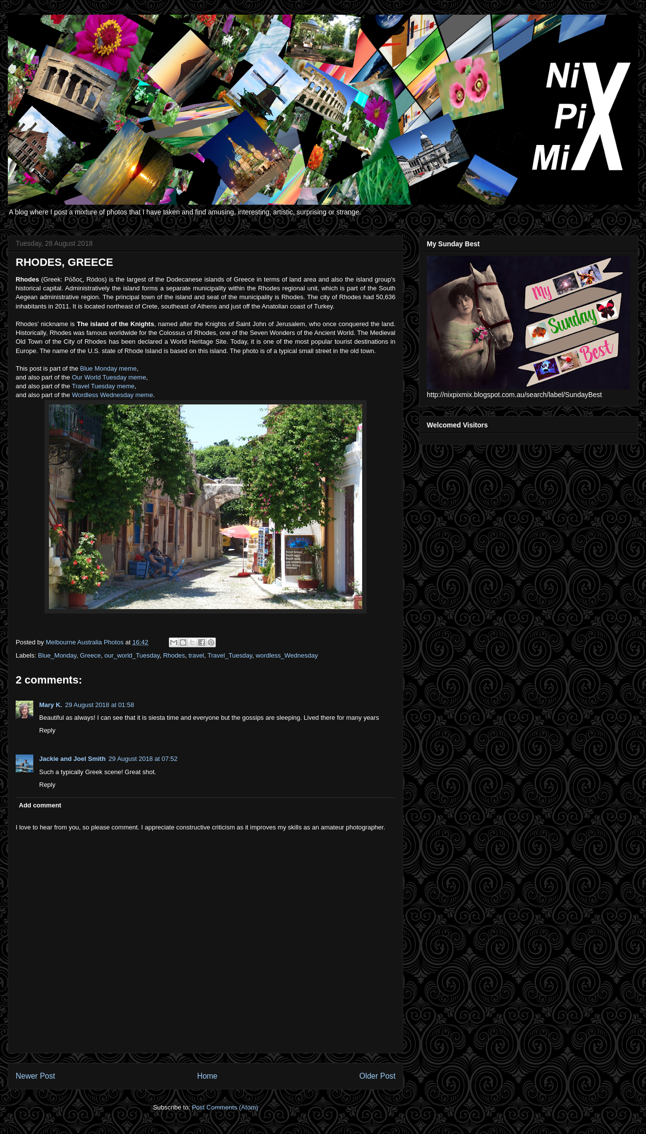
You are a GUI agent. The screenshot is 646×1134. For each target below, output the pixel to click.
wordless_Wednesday (287, 655)
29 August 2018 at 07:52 (143, 758)
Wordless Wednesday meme (112, 395)
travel (196, 655)
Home (207, 1076)
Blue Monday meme (108, 368)
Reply (47, 730)
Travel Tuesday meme (103, 386)
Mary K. (50, 705)
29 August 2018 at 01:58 (99, 705)
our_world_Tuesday (132, 655)
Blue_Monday (57, 655)
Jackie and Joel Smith (72, 758)
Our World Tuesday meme (109, 377)
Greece (90, 655)
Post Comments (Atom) (225, 1107)
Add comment (40, 805)
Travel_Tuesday (230, 655)
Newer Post (35, 1076)
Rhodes (174, 655)
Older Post (377, 1076)
